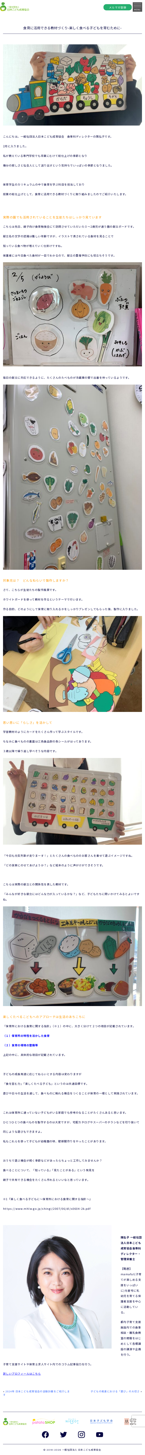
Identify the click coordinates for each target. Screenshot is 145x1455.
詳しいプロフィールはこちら (22, 1374)
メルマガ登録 (117, 7)
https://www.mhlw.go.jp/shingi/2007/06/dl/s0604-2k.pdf (47, 1209)
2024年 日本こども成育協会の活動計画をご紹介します (36, 1392)
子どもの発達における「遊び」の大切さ (115, 1391)
